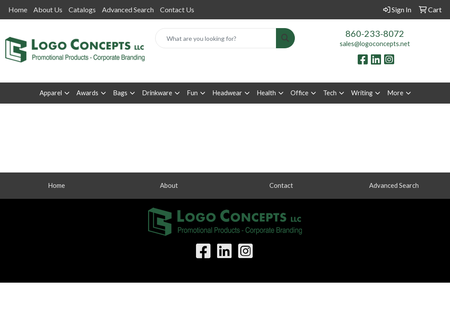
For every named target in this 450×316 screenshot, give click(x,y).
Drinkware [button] (157, 93)
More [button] (395, 93)
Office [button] (299, 93)
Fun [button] (192, 93)
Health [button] (266, 93)
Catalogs (82, 9)
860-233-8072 (374, 33)
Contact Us (177, 9)
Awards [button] (87, 93)
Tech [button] (330, 93)
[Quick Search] (215, 38)
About (169, 185)
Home (17, 9)
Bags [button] (120, 93)
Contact (281, 185)
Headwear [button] (227, 93)
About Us (47, 9)
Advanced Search (128, 9)
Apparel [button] (51, 93)
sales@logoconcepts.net (375, 43)
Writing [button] (362, 93)
